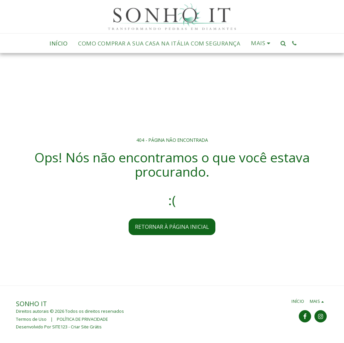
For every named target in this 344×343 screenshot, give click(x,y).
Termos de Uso (31, 319)
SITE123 (59, 327)
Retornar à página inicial (172, 226)
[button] (283, 43)
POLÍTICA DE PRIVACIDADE (82, 319)
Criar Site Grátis (86, 327)
